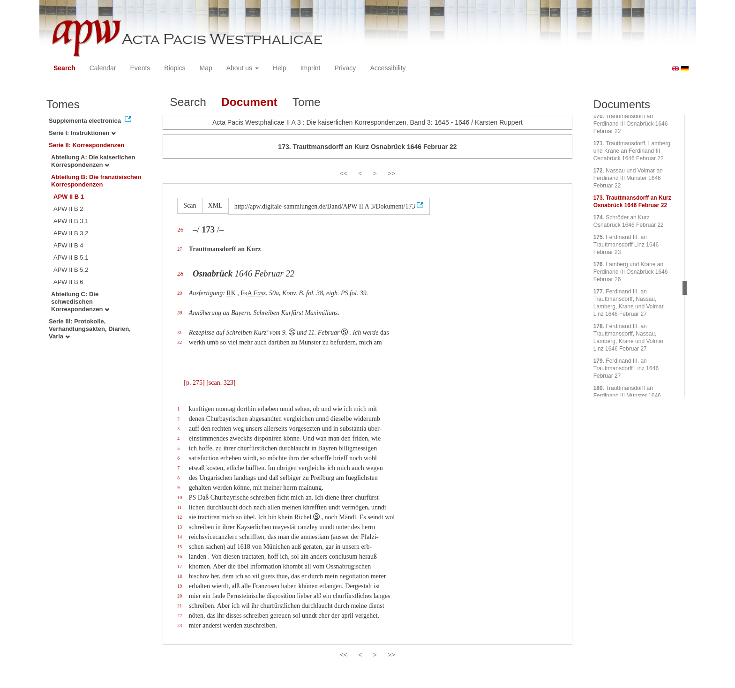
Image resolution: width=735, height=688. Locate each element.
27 (179, 249)
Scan (189, 205)
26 (180, 229)
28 (180, 273)
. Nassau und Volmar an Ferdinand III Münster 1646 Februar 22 (628, 178)
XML (215, 205)
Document (249, 102)
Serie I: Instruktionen (82, 132)
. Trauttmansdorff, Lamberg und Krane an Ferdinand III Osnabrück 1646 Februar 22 (632, 151)
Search (64, 68)
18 (179, 576)
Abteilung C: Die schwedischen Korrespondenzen (80, 302)
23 (179, 625)
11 (179, 507)
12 (179, 517)
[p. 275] (194, 382)
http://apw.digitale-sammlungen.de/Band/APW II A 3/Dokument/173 (324, 206)
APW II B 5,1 (70, 257)
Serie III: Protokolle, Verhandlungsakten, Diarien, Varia (90, 329)
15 (179, 546)
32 (179, 342)
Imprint (310, 68)
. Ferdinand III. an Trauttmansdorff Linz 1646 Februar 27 (626, 368)
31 (179, 332)
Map (205, 68)
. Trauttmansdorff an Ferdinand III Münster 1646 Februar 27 (627, 395)
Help (279, 68)
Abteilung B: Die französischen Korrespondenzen (96, 180)
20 (179, 595)
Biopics (174, 68)
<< (343, 173)
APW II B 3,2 (70, 233)
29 (179, 293)
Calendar (103, 68)
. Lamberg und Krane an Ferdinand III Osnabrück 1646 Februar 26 (630, 272)
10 (179, 497)
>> (391, 173)
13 (179, 527)
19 (179, 586)
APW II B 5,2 (70, 269)
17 (179, 566)
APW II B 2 (68, 208)
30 (179, 312)
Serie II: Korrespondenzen (86, 145)
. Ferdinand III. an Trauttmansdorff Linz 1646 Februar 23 (626, 244)
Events (140, 68)
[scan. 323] (220, 382)
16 (179, 556)
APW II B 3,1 (70, 220)
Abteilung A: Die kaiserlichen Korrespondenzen (93, 161)
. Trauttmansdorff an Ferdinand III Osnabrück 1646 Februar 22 (630, 124)
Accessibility (387, 68)
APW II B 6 (68, 281)
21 (179, 605)
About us (242, 68)
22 (179, 615)
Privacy (345, 68)
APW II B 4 (68, 245)
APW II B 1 (68, 196)
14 (179, 536)
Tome (306, 102)
